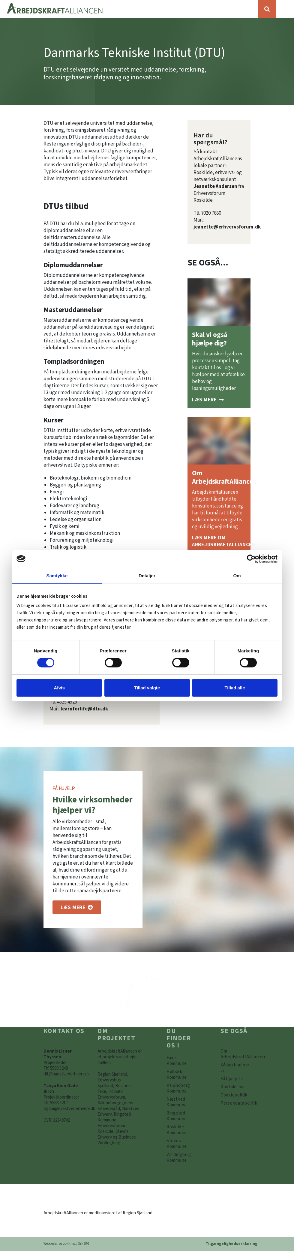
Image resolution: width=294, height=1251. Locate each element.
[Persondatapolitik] (234, 1095)
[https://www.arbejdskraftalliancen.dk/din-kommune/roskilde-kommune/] (181, 1130)
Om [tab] (237, 575)
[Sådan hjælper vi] (208, 399)
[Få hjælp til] (231, 1079)
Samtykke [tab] (57, 575)
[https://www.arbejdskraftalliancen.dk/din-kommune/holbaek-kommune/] (181, 1074)
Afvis (59, 687)
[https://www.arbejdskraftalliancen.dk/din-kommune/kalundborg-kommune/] (181, 1088)
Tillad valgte (147, 687)
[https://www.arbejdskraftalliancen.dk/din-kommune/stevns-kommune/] (181, 1143)
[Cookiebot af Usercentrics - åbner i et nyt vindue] (251, 558)
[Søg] (267, 9)
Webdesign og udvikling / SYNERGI (67, 1243)
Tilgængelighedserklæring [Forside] (231, 1244)
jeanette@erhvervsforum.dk (227, 227)
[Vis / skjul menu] (285, 9)
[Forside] (129, 9)
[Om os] (76, 907)
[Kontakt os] (231, 1087)
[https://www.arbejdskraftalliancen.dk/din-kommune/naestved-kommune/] (181, 1102)
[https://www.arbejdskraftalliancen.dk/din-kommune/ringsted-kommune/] (181, 1116)
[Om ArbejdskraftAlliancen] (219, 545)
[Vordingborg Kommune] (181, 1157)
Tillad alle (234, 687)
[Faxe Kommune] (181, 1060)
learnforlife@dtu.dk (84, 709)
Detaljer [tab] (147, 575)
